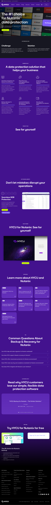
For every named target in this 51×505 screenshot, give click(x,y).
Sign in (48, 1)
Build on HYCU (4, 476)
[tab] (18, 412)
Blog (39, 486)
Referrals (27, 485)
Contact (41, 1)
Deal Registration (29, 491)
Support (44, 1)
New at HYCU (40, 484)
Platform (13, 4)
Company (38, 4)
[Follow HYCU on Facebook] (44, 494)
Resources (27, 4)
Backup (3, 482)
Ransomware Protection (6, 490)
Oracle (15, 491)
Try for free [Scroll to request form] (5, 30)
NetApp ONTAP (16, 477)
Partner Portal (28, 489)
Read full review (30, 406)
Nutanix (15, 472)
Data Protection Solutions (6, 480)
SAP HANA (15, 489)
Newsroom (28, 474)
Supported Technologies (6, 494)
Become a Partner (29, 487)
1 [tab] (2, 193)
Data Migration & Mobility (6, 484)
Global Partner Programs (30, 476)
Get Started (40, 470)
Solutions (18, 4)
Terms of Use (41, 501)
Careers (27, 472)
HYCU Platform (4, 470)
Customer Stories (41, 482)
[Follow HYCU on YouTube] (42, 494)
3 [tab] (8, 193)
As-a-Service (16, 479)
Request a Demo (41, 474)
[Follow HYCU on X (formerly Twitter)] (39, 494)
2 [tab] (5, 193)
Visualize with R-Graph (6, 472)
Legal (32, 501)
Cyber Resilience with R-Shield (7, 474)
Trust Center (36, 501)
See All (15, 485)
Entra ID (15, 483)
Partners (32, 4)
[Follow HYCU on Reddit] (48, 494)
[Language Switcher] (42, 4)
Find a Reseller (28, 483)
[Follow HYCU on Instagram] (46, 494)
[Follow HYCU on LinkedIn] (41, 494)
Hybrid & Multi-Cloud (5, 488)
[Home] (5, 5)
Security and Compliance (6, 492)
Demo (46, 4)
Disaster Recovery (5, 486)
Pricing (22, 4)
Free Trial (40, 472)
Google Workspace (17, 481)
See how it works (6, 212)
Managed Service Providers (31, 481)
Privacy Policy (47, 501)
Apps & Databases (17, 487)
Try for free (5, 209)
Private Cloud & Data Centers (19, 470)
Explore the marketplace (42, 476)
